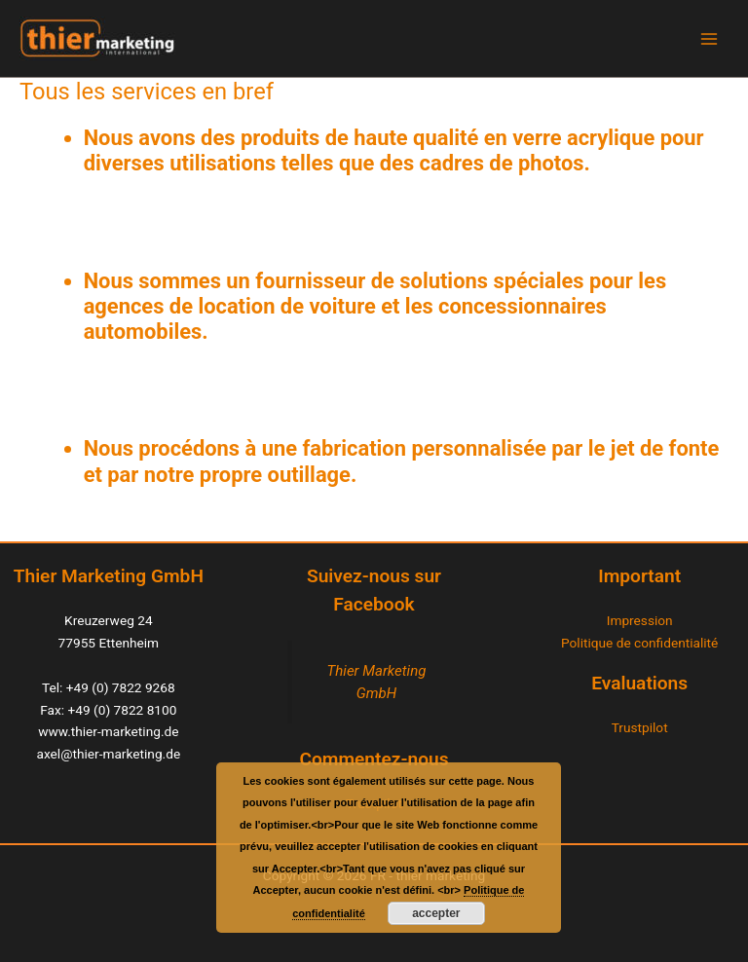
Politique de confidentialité (639, 642)
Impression (640, 620)
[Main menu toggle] (709, 38)
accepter (436, 913)
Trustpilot (640, 727)
